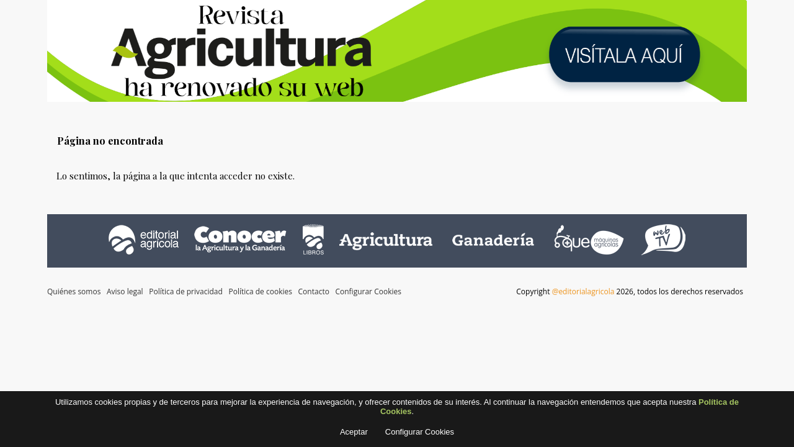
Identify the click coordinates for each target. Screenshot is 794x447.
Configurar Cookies (368, 291)
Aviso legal (125, 291)
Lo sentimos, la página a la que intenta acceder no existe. (175, 175)
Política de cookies (260, 291)
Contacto (313, 291)
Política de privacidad (186, 291)
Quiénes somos (73, 291)
